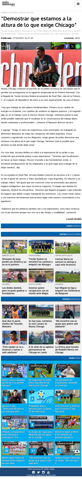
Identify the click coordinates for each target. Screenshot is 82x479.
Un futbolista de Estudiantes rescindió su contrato (66, 383)
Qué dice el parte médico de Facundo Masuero (12, 324)
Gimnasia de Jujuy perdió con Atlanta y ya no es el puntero (14, 262)
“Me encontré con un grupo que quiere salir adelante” (66, 324)
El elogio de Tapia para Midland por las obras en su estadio (41, 434)
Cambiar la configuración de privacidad (41, 475)
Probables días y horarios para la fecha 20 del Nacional (40, 409)
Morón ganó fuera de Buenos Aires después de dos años (13, 460)
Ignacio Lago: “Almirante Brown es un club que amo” (13, 409)
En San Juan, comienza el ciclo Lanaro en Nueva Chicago (40, 324)
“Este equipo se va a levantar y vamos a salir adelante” (12, 349)
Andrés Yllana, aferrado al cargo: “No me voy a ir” (67, 460)
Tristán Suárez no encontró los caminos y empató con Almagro (41, 262)
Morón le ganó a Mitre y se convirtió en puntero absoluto (67, 434)
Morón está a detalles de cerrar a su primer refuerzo (13, 383)
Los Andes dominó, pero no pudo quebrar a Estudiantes (14, 290)
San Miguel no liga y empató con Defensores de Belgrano (67, 290)
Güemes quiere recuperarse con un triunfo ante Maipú (38, 290)
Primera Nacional (9, 13)
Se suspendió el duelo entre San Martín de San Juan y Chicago (40, 383)
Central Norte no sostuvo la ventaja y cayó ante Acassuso (65, 262)
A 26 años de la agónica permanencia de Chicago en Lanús (41, 349)
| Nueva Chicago (26, 13)
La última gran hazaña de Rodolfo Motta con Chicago (67, 349)
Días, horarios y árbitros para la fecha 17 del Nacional (67, 409)
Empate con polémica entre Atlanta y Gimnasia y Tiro (13, 434)
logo (8, 3)
